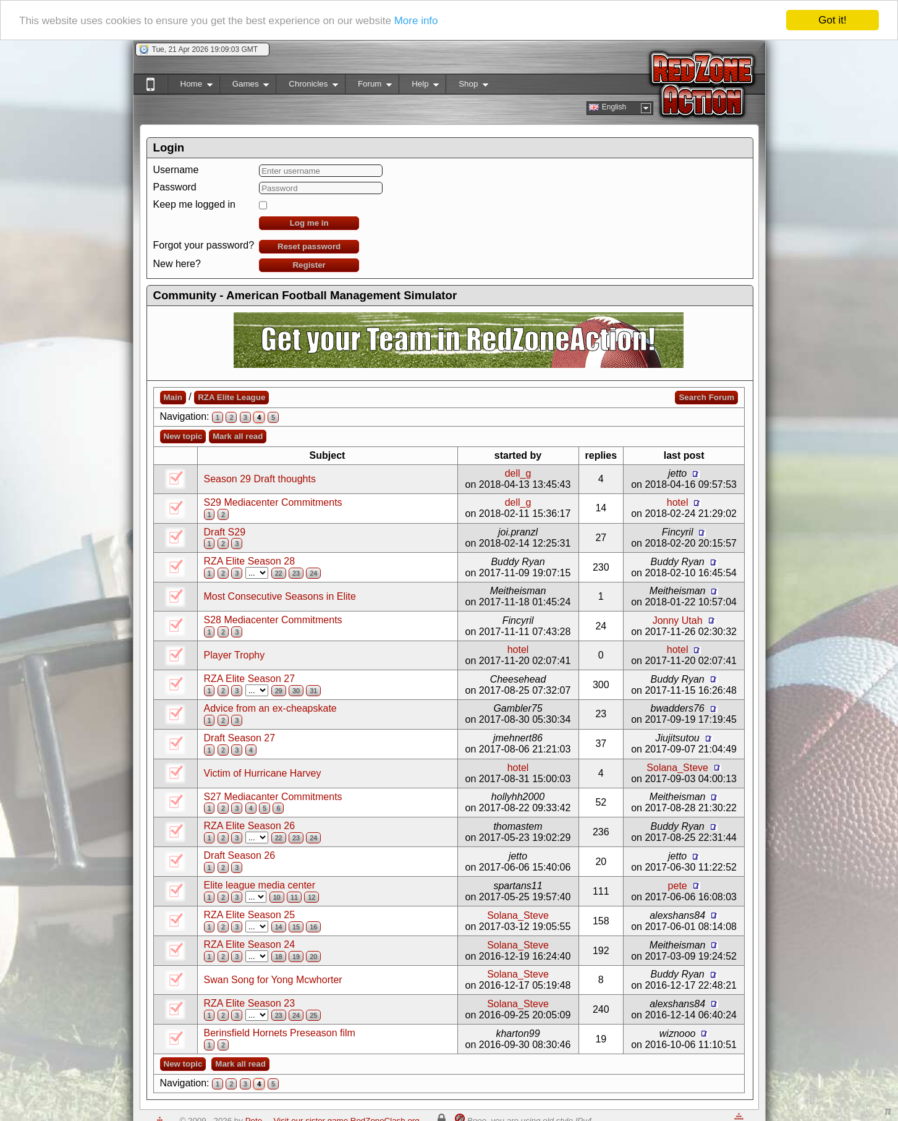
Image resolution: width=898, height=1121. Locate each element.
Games (244, 86)
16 (313, 927)
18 (278, 956)
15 (296, 927)
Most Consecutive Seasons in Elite (280, 596)
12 (311, 897)
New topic (183, 436)
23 (296, 573)
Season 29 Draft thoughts (260, 479)
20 (313, 956)
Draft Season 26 (240, 855)
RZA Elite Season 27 (249, 678)
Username (176, 169)
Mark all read (238, 436)
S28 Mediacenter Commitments (273, 620)
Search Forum (706, 397)
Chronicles (307, 86)
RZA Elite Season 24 (249, 944)
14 (278, 927)
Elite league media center (260, 885)
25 (313, 1015)
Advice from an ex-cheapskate (270, 708)
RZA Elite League (231, 397)
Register (308, 265)
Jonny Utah (678, 620)
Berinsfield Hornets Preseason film (279, 1033)
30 (296, 690)
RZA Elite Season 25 (249, 915)
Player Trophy (234, 655)
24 (313, 573)
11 (294, 897)
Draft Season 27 (240, 738)
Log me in (309, 223)
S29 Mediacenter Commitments (273, 502)
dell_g (518, 473)
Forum (368, 86)
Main (173, 397)
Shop (467, 86)
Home (190, 86)
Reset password (309, 246)
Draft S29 (225, 532)
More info (416, 21)
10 (277, 897)
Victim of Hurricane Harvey (262, 773)
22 (278, 573)
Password (175, 187)
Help (419, 86)
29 (278, 690)
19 (296, 956)
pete (677, 885)
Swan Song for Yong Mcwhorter (273, 979)
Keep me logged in (194, 204)
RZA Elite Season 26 (249, 826)
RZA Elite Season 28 (249, 561)
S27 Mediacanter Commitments (273, 796)
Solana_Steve (677, 767)
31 (313, 690)
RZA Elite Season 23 (249, 1003)
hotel (677, 502)
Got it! (832, 20)
